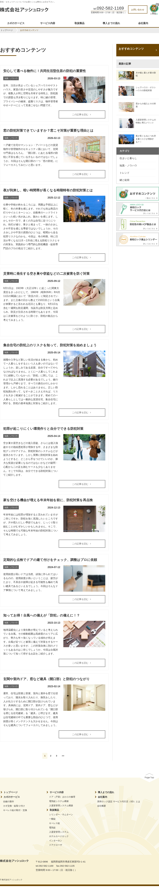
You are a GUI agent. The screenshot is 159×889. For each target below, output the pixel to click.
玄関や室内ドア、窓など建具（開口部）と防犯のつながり (46, 681)
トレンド (124, 172)
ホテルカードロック (59, 839)
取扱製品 (79, 23)
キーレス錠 (54, 826)
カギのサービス (16, 23)
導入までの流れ (111, 23)
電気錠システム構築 (59, 804)
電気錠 (52, 830)
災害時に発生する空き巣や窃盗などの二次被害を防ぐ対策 (46, 274)
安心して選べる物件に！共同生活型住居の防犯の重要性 (44, 71)
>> (63, 759)
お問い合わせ (137, 9)
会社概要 (101, 808)
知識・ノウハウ (128, 165)
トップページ (7, 30)
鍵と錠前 (124, 180)
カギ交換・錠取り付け (14, 808)
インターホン (55, 843)
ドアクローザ (55, 847)
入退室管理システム (59, 834)
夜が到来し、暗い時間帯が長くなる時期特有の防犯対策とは (48, 190)
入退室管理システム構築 (61, 808)
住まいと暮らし (128, 158)
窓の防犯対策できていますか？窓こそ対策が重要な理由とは (48, 131)
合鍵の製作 (8, 804)
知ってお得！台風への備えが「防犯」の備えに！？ (41, 617)
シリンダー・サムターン (61, 817)
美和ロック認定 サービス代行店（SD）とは (118, 804)
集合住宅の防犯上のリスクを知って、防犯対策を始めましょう (50, 346)
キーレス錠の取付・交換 (15, 813)
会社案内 (143, 23)
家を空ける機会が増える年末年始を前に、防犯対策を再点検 (48, 502)
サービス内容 (47, 23)
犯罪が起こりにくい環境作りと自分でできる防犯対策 (43, 430)
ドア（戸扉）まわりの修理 (62, 799)
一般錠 (52, 821)
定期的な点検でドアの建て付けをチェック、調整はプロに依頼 (50, 562)
